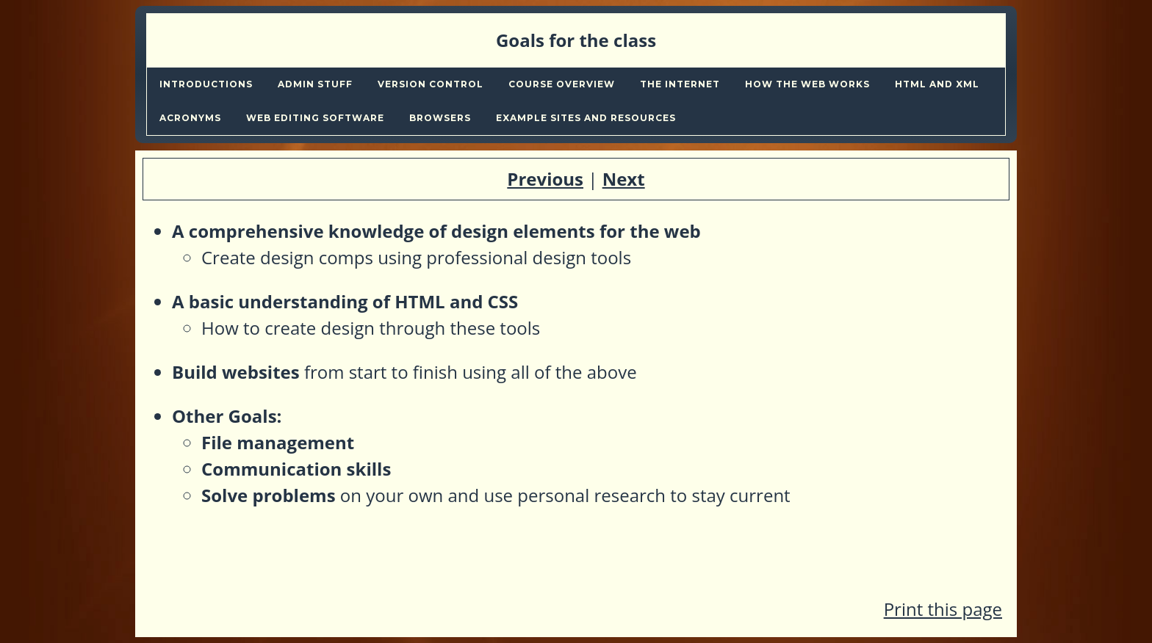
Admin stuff (315, 84)
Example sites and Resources (586, 117)
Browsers (440, 117)
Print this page (943, 609)
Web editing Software (315, 117)
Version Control (430, 84)
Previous (545, 179)
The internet (680, 84)
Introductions (206, 84)
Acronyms (190, 117)
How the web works (807, 84)
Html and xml (937, 84)
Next (623, 179)
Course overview (561, 84)
